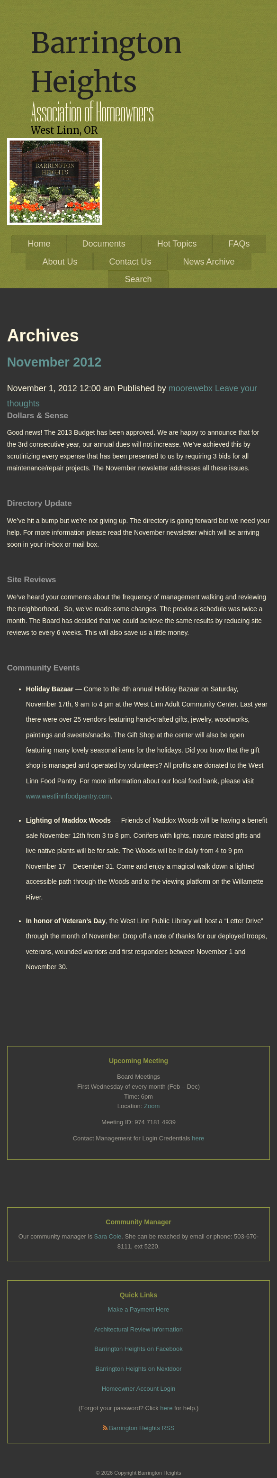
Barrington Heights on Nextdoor (138, 1368)
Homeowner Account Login (138, 1388)
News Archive (209, 261)
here (198, 1138)
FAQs (239, 243)
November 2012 (54, 362)
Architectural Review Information (138, 1329)
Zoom (152, 1106)
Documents (103, 243)
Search (138, 279)
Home (39, 243)
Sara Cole (108, 1236)
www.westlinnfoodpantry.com (68, 796)
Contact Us (130, 261)
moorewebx (191, 388)
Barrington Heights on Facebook (138, 1348)
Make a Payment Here (138, 1309)
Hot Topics (177, 243)
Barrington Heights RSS (139, 1428)
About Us (59, 261)
